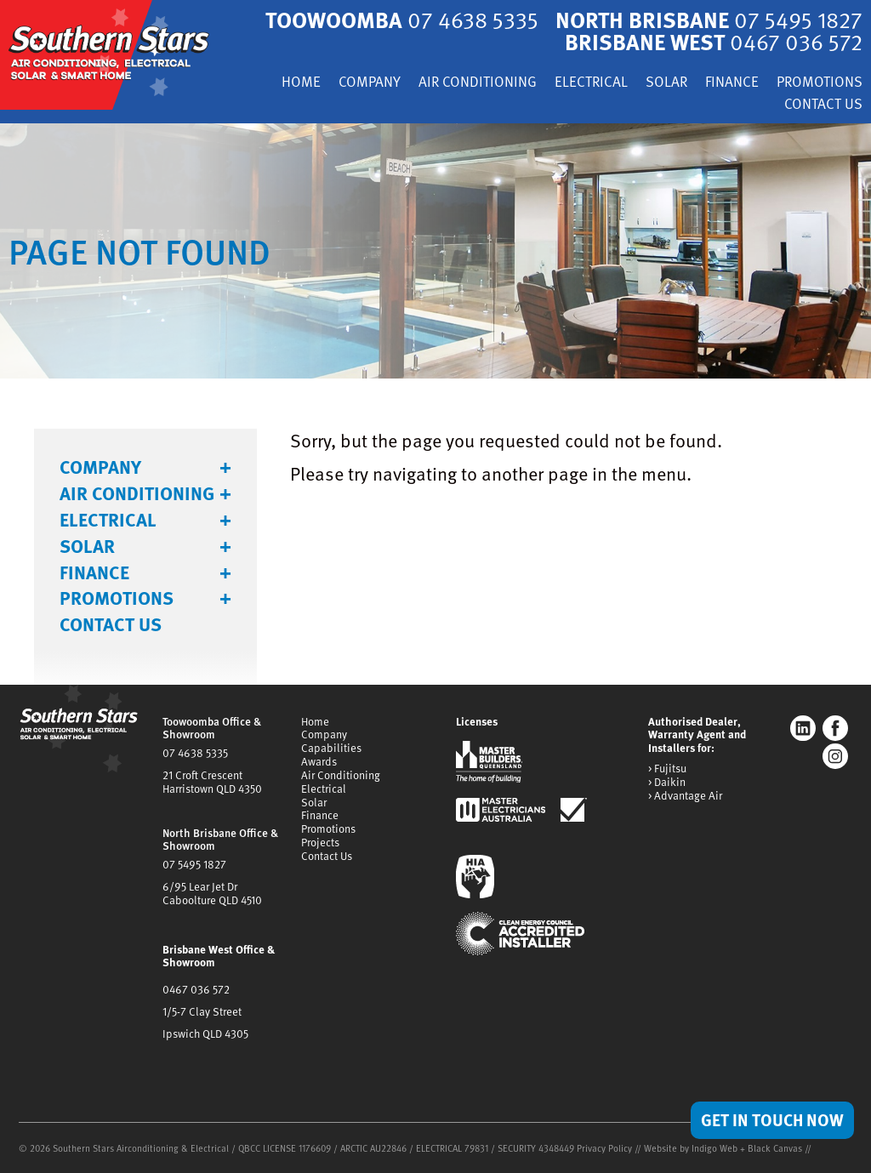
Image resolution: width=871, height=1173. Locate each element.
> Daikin (667, 782)
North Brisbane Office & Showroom (220, 839)
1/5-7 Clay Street (202, 1011)
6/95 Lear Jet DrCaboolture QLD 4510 (212, 893)
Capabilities (331, 747)
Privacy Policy (604, 1148)
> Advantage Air (685, 796)
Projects (320, 842)
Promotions (819, 83)
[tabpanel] (435, 251)
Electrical (591, 83)
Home (301, 83)
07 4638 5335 (195, 752)
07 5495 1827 (194, 864)
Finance (732, 83)
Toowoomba (401, 19)
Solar (666, 83)
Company (370, 83)
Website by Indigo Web (692, 1148)
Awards (319, 761)
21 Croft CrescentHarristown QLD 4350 (212, 781)
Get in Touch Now (772, 1119)
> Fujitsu (667, 769)
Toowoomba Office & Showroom (211, 728)
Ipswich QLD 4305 (205, 1033)
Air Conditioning (477, 83)
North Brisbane (708, 19)
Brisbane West (713, 41)
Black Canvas (775, 1148)
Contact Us (823, 105)
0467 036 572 (196, 989)
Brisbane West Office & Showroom (218, 956)
